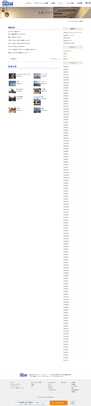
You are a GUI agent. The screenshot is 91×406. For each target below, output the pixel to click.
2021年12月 (66, 204)
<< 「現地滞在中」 (13, 58)
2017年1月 (65, 360)
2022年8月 (65, 183)
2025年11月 (66, 79)
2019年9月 (65, 275)
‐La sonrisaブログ (52, 389)
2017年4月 (65, 352)
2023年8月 (65, 151)
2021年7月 (65, 217)
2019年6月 (65, 283)
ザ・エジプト (44, 74)
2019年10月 (66, 272)
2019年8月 (65, 278)
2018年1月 (65, 328)
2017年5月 (65, 349)
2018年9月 (65, 307)
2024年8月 (65, 119)
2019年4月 (65, 288)
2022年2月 (65, 198)
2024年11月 (66, 111)
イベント (61, 3)
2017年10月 (66, 336)
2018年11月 (66, 302)
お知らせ (65, 53)
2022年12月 (66, 172)
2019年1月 (65, 296)
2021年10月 (66, 209)
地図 (72, 388)
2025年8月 (65, 87)
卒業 (42, 96)
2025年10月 (66, 82)
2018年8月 (65, 310)
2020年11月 (66, 238)
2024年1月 (65, 138)
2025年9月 (65, 85)
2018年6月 (65, 315)
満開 (42, 108)
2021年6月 (65, 220)
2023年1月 (65, 169)
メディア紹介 (74, 386)
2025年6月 (65, 93)
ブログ (64, 56)
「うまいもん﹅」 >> (55, 58)
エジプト (43, 81)
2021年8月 (65, 214)
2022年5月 (65, 190)
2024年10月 (66, 114)
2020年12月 (66, 235)
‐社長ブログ (50, 388)
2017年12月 (66, 331)
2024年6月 (65, 124)
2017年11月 (66, 333)
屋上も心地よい (19, 89)
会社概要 (73, 384)
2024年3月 (65, 132)
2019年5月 (65, 286)
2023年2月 (65, 167)
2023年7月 (65, 153)
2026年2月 (65, 71)
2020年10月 (66, 241)
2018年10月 (66, 304)
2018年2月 (65, 325)
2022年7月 (65, 185)
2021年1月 (65, 233)
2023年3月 (65, 164)
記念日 (17, 108)
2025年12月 (66, 77)
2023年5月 (65, 159)
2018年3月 (65, 323)
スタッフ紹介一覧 (51, 382)
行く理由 (43, 89)
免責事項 (73, 391)
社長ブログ (65, 58)
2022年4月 (65, 193)
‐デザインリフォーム (14, 386)
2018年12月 (66, 299)
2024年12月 (66, 108)
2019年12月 (66, 267)
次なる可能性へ (19, 96)
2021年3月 (65, 228)
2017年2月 (65, 357)
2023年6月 (65, 156)
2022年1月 (65, 201)
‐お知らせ (50, 386)
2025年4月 (65, 98)
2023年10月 (66, 146)
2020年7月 (65, 249)
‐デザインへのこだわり (15, 384)
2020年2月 (65, 262)
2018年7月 (65, 312)
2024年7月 (65, 122)
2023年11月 (66, 143)
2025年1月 (65, 106)
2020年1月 (65, 265)
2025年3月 (65, 101)
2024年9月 (65, 116)
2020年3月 (65, 259)
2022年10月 (66, 177)
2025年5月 (65, 95)
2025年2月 (65, 103)
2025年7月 (65, 90)
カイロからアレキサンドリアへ (23, 74)
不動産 (53, 3)
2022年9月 (65, 180)
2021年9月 (65, 212)
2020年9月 (65, 243)
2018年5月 (65, 317)
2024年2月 (65, 135)
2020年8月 (65, 246)
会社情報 (79, 3)
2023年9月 (65, 148)
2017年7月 (65, 344)
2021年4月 (65, 225)
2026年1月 (65, 74)
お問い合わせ (64, 382)
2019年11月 (66, 270)
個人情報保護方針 (75, 389)
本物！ (17, 81)
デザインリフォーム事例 (41, 3)
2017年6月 (65, 347)
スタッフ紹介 (70, 3)
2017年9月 (65, 339)
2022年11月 (66, 175)
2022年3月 (65, 196)
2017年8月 (65, 341)
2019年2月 (65, 294)
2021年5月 (65, 222)
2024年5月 (65, 127)
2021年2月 (65, 230)
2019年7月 (65, 280)
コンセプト (28, 3)
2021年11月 (66, 206)
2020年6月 (65, 251)
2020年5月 (65, 254)
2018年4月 (65, 320)
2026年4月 (65, 66)
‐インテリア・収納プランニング (16, 388)
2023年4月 (65, 161)
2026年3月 (65, 69)
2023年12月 (66, 140)
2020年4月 (65, 257)
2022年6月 (65, 188)
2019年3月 (65, 291)
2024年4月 (65, 130)
